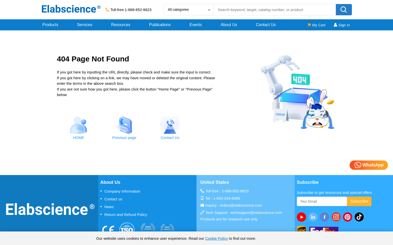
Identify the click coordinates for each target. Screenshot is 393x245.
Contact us (111, 198)
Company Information (120, 191)
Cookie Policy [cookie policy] (216, 238)
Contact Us (266, 25)
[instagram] (337, 217)
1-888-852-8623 (138, 10)
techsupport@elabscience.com (256, 212)
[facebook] (325, 217)
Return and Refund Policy (123, 214)
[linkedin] (314, 217)
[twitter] (360, 217)
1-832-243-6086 (226, 198)
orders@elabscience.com (241, 205)
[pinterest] (348, 217)
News (107, 206)
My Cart (316, 25)
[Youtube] (302, 217)
